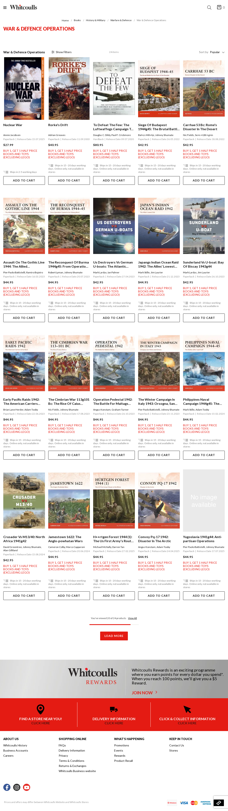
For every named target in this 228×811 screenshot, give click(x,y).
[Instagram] (16, 787)
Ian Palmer (113, 272)
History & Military (95, 20)
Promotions (121, 745)
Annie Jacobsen (12, 135)
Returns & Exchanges (72, 766)
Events (118, 750)
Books (77, 20)
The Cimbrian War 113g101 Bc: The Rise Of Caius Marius (68, 401)
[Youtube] (26, 787)
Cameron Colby (56, 547)
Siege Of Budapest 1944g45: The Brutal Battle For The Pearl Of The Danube (158, 127)
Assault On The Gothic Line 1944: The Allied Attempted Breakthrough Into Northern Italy (24, 264)
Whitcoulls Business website (77, 771)
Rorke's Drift (58, 125)
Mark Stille (144, 272)
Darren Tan (118, 547)
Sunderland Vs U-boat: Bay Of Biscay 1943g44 (203, 264)
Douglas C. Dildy (101, 135)
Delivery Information (72, 750)
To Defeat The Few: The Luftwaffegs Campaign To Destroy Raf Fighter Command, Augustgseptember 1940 (113, 127)
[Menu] (6, 7)
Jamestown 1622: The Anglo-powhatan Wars (65, 539)
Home (65, 20)
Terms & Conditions (71, 760)
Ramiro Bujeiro (34, 272)
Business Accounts (15, 750)
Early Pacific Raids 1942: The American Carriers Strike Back (21, 401)
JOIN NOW (144, 692)
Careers (8, 755)
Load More (114, 636)
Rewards (119, 755)
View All (132, 618)
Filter (62, 52)
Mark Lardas (100, 272)
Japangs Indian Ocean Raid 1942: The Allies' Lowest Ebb (158, 264)
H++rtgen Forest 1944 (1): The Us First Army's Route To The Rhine (113, 539)
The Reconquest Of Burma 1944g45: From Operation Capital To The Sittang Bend (68, 264)
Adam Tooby (31, 409)
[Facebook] (6, 787)
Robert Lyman (55, 272)
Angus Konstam (102, 409)
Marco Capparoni (75, 547)
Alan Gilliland (10, 550)
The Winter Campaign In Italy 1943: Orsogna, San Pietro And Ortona (156, 401)
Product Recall (123, 760)
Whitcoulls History (15, 745)
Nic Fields (188, 135)
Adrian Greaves (56, 135)
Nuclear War (12, 125)
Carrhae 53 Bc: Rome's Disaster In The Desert (200, 127)
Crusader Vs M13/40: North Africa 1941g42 (24, 539)
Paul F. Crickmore (121, 135)
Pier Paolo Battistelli (14, 272)
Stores (173, 750)
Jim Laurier (157, 272)
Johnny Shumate (164, 135)
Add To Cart (24, 180)
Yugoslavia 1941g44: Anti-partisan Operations (202, 539)
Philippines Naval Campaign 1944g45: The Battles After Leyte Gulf (201, 401)
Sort (203, 52)
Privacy (63, 755)
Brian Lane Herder (13, 409)
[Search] (210, 7)
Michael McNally (102, 547)
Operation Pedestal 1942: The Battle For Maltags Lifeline (112, 401)
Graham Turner (120, 409)
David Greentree (12, 547)
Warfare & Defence (121, 20)
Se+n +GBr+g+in (204, 135)
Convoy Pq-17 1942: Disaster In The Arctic (154, 539)
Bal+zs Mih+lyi (146, 135)
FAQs (62, 745)
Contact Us (176, 745)
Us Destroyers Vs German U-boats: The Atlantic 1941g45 (113, 264)
